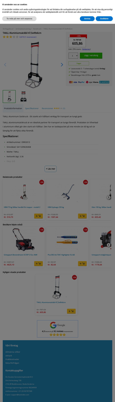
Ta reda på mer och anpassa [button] (19, 19)
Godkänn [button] (104, 19)
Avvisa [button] (87, 19)
